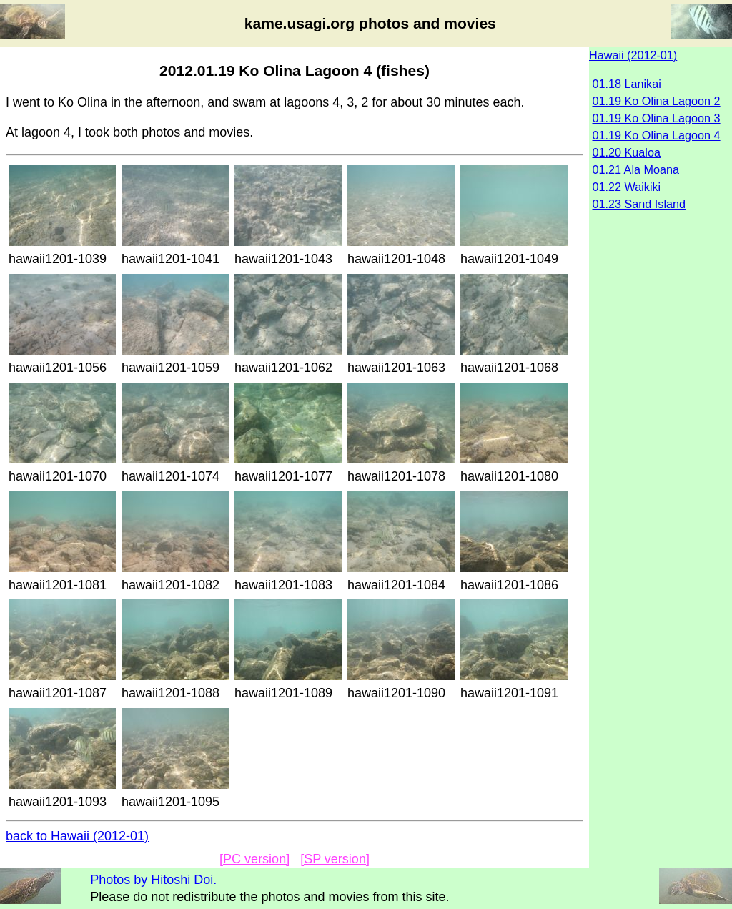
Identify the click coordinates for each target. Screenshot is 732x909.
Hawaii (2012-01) (633, 55)
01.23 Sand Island (639, 203)
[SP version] (335, 859)
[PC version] (254, 859)
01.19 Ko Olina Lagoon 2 (657, 100)
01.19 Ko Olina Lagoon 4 (657, 135)
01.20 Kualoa (627, 152)
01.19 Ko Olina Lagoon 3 (657, 118)
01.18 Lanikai (627, 83)
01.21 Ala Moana (636, 169)
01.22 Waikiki (627, 186)
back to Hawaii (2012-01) (77, 836)
